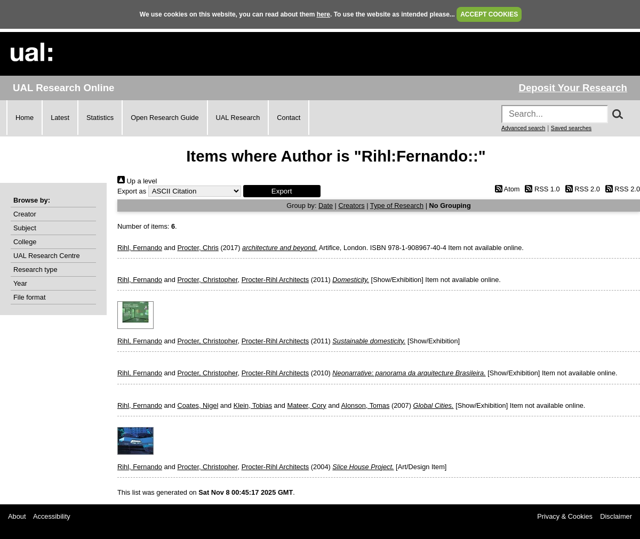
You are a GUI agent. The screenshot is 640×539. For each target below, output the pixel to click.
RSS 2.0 (581, 189)
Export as (131, 191)
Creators (352, 206)
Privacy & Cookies (565, 516)
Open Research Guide (164, 118)
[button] (282, 191)
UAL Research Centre (46, 256)
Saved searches (571, 128)
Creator (24, 214)
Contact (288, 118)
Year (20, 283)
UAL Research (238, 118)
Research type (35, 269)
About (17, 516)
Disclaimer (616, 516)
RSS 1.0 (541, 189)
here (323, 14)
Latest (60, 118)
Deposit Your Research (572, 87)
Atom (505, 189)
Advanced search (523, 128)
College (24, 242)
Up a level (137, 181)
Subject (24, 228)
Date (325, 206)
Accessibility (51, 516)
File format (29, 297)
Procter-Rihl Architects (275, 280)
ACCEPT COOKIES (489, 14)
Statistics (100, 118)
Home (24, 118)
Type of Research (396, 206)
